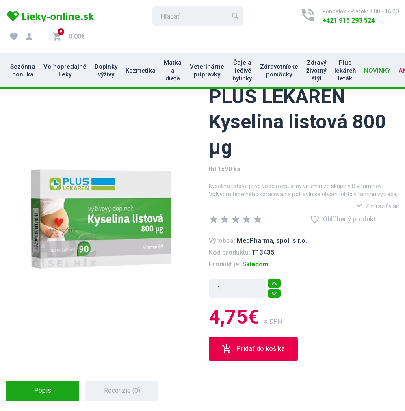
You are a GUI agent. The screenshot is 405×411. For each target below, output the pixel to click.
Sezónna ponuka (22, 70)
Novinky (377, 70)
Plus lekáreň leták (345, 70)
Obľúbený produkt (342, 219)
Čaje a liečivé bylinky (242, 70)
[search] (197, 16)
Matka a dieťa (173, 70)
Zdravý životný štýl (316, 70)
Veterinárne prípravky (207, 70)
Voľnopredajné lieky (65, 70)
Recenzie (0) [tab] (122, 390)
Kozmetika (141, 70)
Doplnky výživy (106, 70)
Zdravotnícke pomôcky (279, 70)
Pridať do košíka (253, 349)
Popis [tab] (42, 390)
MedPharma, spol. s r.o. (272, 240)
